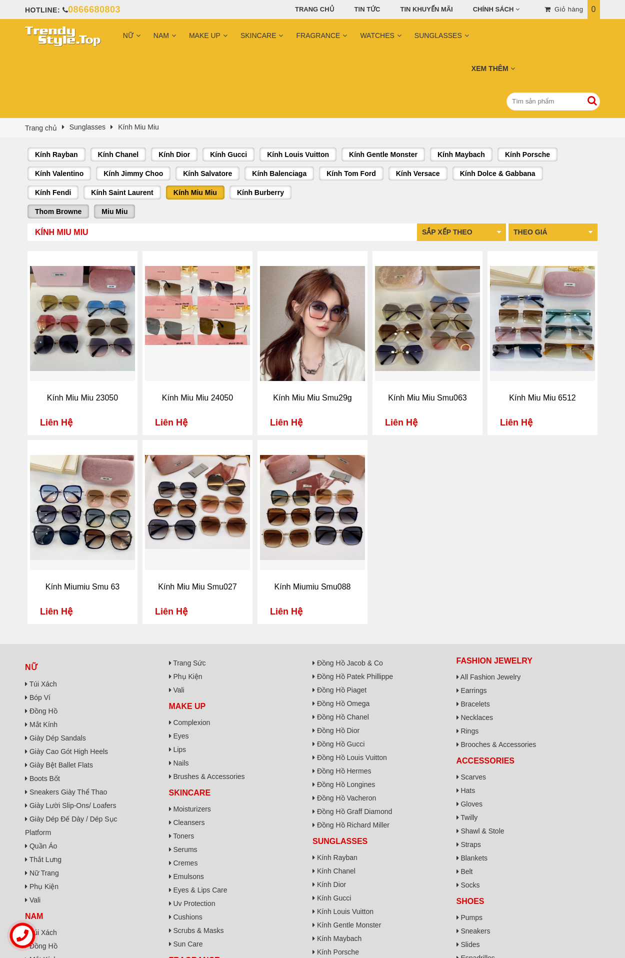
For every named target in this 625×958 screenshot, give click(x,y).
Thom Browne (58, 212)
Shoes (470, 901)
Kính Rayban (56, 154)
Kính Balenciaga (279, 174)
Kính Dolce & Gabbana (498, 174)
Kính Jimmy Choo (133, 174)
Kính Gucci (228, 154)
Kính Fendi (53, 192)
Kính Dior (174, 154)
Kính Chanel (118, 154)
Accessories (485, 760)
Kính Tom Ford (351, 174)
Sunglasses (438, 36)
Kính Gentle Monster (383, 154)
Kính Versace (418, 174)
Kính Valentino (59, 174)
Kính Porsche (527, 154)
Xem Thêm (490, 68)
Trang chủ (314, 9)
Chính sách (493, 9)
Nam (161, 36)
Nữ (128, 36)
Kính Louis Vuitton (298, 154)
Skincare (258, 36)
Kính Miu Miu (195, 192)
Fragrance (318, 36)
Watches (377, 36)
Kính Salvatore (207, 174)
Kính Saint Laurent (122, 192)
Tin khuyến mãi (426, 9)
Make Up (204, 36)
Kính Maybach (461, 154)
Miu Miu (115, 212)
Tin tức (367, 9)
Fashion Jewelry (494, 660)
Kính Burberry (260, 192)
